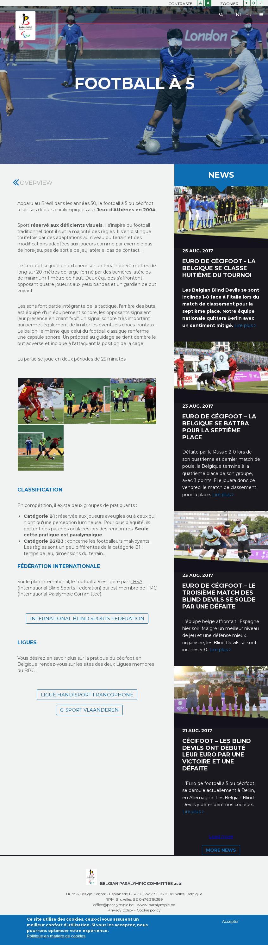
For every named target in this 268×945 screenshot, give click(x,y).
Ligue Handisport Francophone (87, 695)
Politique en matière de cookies (56, 936)
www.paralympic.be (156, 904)
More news (221, 850)
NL (239, 14)
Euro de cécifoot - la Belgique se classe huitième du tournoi (219, 268)
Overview (36, 183)
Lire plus (245, 325)
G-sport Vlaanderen (89, 710)
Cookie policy (149, 910)
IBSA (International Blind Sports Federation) (79, 585)
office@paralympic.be (113, 904)
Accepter (230, 921)
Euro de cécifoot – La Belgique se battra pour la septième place (219, 427)
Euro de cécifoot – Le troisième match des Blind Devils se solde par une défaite (219, 596)
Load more (221, 836)
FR (248, 14)
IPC (152, 588)
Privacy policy (120, 910)
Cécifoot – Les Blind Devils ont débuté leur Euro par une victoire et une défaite (216, 755)
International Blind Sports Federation (87, 618)
